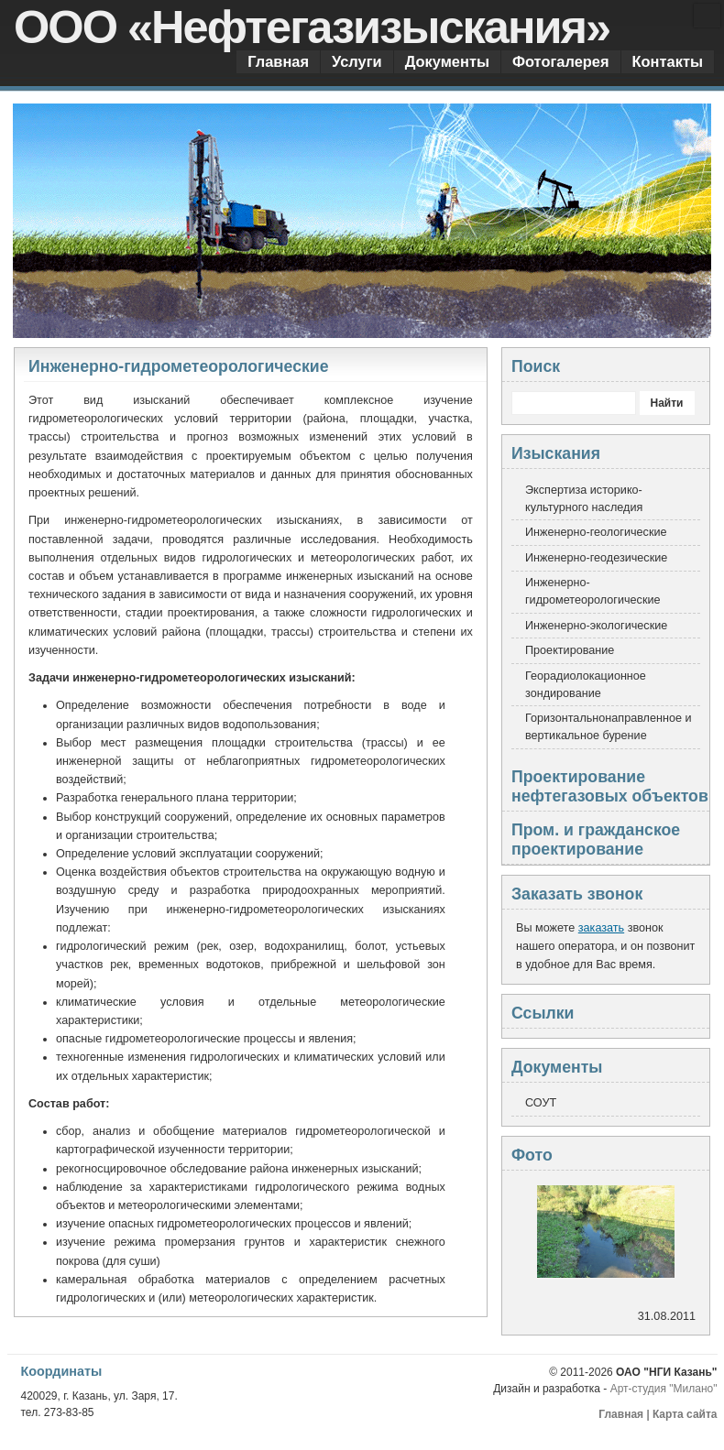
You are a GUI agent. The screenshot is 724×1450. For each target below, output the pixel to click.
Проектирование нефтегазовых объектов (609, 786)
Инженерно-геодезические (596, 557)
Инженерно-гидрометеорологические (593, 591)
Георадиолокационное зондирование (585, 685)
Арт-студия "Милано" (664, 1388)
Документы (447, 61)
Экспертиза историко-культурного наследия (583, 499)
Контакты (667, 61)
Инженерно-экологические (596, 625)
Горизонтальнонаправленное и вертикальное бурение (608, 727)
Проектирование (569, 650)
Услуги (357, 61)
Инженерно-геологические (596, 532)
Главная (278, 61)
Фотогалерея (560, 61)
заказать (601, 927)
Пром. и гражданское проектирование (595, 839)
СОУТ (540, 1102)
